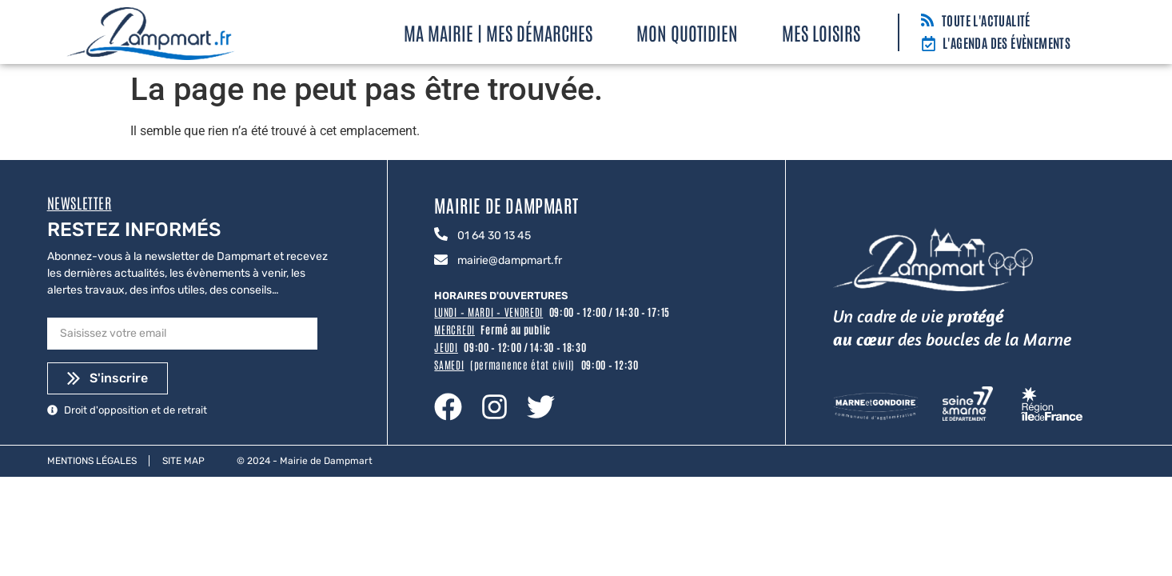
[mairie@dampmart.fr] (441, 261)
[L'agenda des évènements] (928, 45)
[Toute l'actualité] (927, 21)
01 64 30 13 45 (494, 235)
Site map (183, 460)
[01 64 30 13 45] (441, 235)
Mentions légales (92, 460)
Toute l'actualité (986, 20)
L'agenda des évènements (1006, 42)
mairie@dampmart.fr (509, 260)
